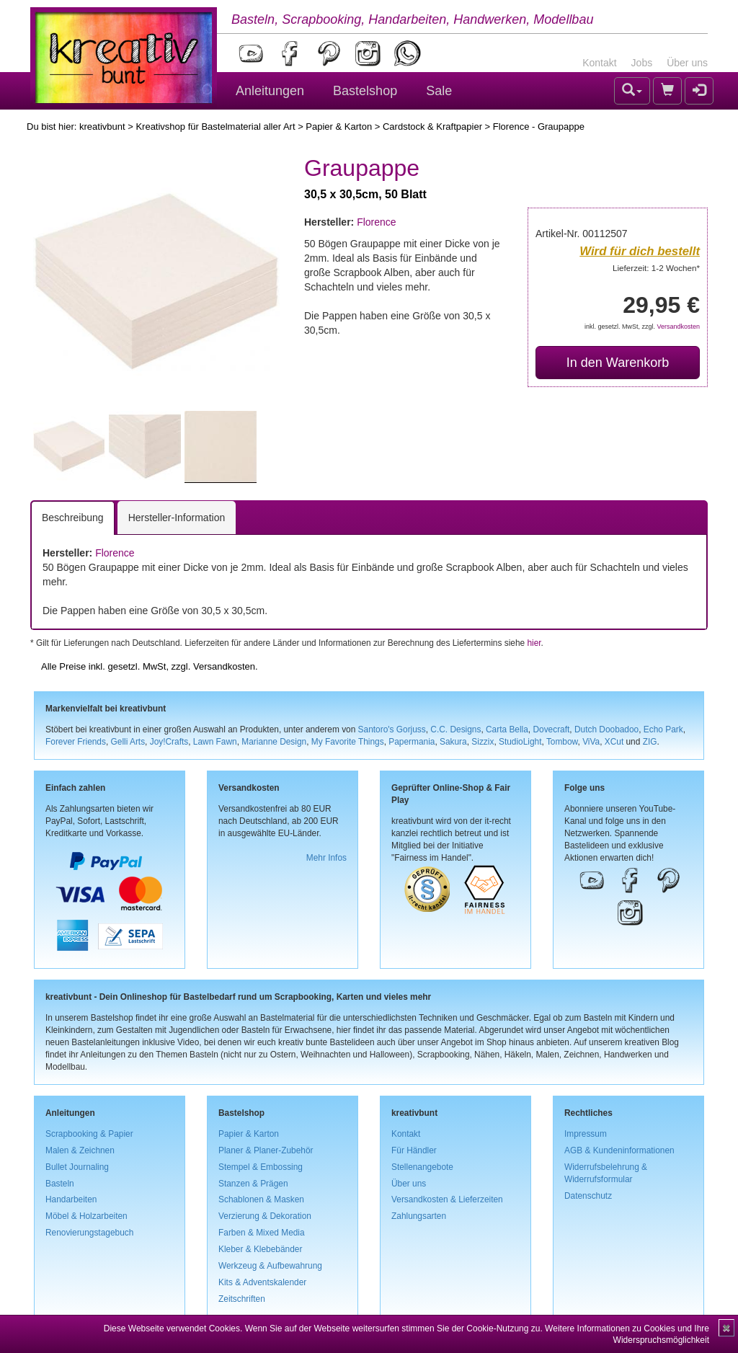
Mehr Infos (326, 858)
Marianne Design (273, 742)
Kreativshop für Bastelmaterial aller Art (215, 126)
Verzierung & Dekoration (264, 1216)
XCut (614, 742)
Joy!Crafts (169, 742)
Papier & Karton (339, 126)
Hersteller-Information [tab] (177, 517)
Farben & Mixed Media (261, 1233)
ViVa (591, 742)
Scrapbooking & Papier (89, 1134)
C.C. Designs (455, 729)
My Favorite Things (347, 742)
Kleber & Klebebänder (260, 1249)
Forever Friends (75, 742)
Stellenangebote (422, 1167)
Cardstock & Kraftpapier (432, 126)
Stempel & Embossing (260, 1167)
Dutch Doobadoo (606, 729)
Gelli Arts (128, 742)
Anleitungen (270, 91)
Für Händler (414, 1150)
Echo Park (663, 729)
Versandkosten (678, 326)
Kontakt (599, 62)
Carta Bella (507, 729)
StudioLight (520, 742)
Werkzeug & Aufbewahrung (270, 1266)
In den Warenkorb (617, 362)
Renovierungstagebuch (89, 1233)
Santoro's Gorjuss (392, 729)
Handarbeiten (71, 1199)
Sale (439, 91)
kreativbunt (102, 126)
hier (534, 643)
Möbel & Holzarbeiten (86, 1216)
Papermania (411, 742)
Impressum (585, 1134)
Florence (376, 222)
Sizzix (482, 742)
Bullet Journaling (77, 1167)
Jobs (642, 62)
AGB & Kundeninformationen (619, 1150)
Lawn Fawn (215, 742)
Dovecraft (551, 729)
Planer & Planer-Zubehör (266, 1150)
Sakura (453, 742)
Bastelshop (365, 91)
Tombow (562, 742)
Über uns (687, 62)
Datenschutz (588, 1196)
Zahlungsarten (418, 1216)
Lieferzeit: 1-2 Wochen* (656, 267)
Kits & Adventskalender (262, 1282)
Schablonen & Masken (261, 1199)
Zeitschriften (241, 1299)
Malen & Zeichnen (80, 1150)
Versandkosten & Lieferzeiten (447, 1199)
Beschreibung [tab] (73, 517)
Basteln (59, 1184)
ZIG (650, 742)
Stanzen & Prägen (253, 1184)
